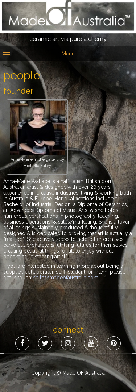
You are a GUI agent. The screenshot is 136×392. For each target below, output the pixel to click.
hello (65, 277)
